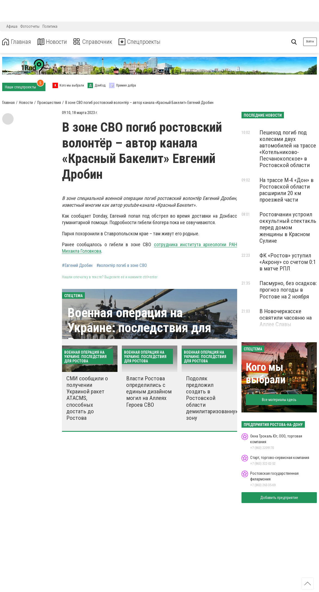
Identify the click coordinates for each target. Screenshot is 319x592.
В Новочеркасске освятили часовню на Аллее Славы (285, 318)
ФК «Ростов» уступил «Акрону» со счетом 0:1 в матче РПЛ (287, 262)
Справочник (96, 41)
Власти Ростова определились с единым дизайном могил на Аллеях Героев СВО (149, 391)
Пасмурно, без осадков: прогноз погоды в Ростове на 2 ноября (288, 290)
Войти (310, 41)
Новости (54, 41)
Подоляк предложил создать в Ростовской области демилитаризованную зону (212, 398)
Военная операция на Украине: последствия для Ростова (139, 327)
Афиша (11, 26)
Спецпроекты (145, 41)
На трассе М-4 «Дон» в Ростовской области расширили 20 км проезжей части (286, 190)
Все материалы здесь (279, 399)
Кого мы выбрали (266, 373)
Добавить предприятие (279, 497)
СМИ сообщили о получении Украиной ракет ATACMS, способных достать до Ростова (87, 398)
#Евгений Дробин (77, 265)
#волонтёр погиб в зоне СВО (122, 265)
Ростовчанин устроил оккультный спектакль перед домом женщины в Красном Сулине (287, 227)
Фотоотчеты (29, 26)
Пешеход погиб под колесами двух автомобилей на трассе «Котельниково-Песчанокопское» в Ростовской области (287, 149)
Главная (17, 41)
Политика (49, 26)
